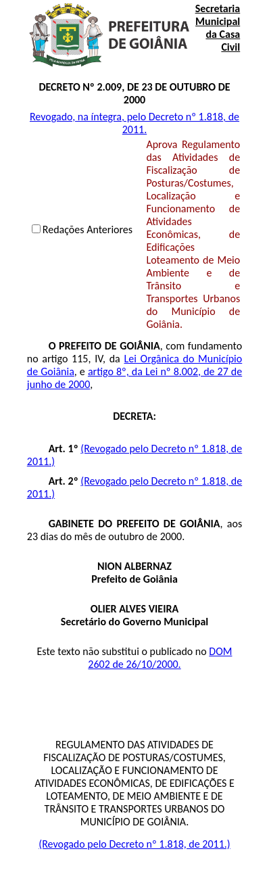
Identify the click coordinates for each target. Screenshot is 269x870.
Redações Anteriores (87, 229)
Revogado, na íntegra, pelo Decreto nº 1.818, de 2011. (134, 123)
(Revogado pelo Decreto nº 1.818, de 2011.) (134, 844)
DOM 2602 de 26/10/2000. (160, 658)
